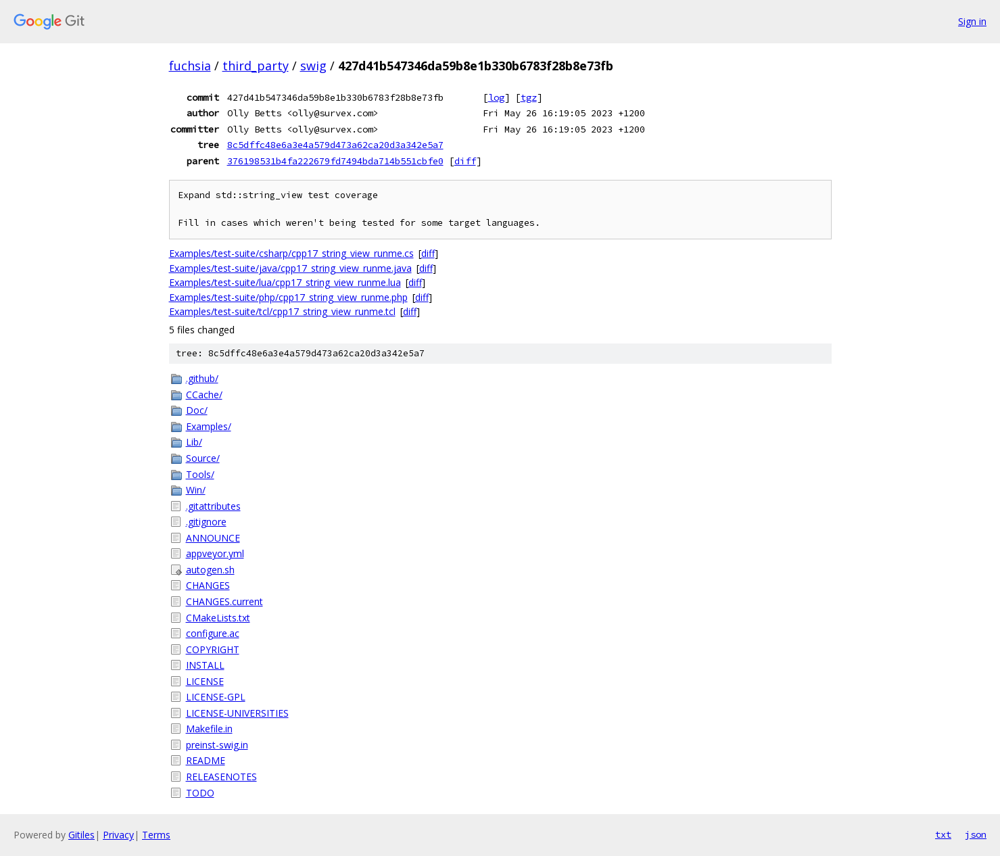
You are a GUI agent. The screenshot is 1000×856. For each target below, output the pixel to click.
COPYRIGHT (212, 649)
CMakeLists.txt (218, 617)
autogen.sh (210, 569)
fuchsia (190, 65)
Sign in (972, 21)
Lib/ (194, 441)
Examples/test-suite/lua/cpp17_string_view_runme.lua (285, 282)
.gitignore (206, 521)
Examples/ (208, 426)
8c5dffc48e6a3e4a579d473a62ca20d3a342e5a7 (335, 145)
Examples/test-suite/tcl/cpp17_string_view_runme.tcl (282, 311)
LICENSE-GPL (215, 696)
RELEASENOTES (221, 776)
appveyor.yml (215, 553)
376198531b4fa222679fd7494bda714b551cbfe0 (335, 161)
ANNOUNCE (213, 537)
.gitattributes (213, 506)
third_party (255, 65)
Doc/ (197, 410)
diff (465, 161)
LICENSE (205, 681)
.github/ (202, 378)
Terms (156, 834)
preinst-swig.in (217, 744)
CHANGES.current (224, 601)
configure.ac (212, 633)
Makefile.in (209, 728)
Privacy (118, 834)
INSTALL (205, 665)
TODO (200, 792)
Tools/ (200, 474)
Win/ (196, 489)
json (975, 834)
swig (313, 65)
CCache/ (204, 394)
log (496, 97)
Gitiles (81, 834)
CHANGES (208, 585)
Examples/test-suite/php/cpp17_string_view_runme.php (288, 297)
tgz (529, 97)
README (205, 760)
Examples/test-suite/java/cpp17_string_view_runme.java (290, 268)
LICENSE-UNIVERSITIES (237, 713)
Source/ (203, 458)
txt (943, 834)
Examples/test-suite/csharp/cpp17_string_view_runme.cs (291, 253)
